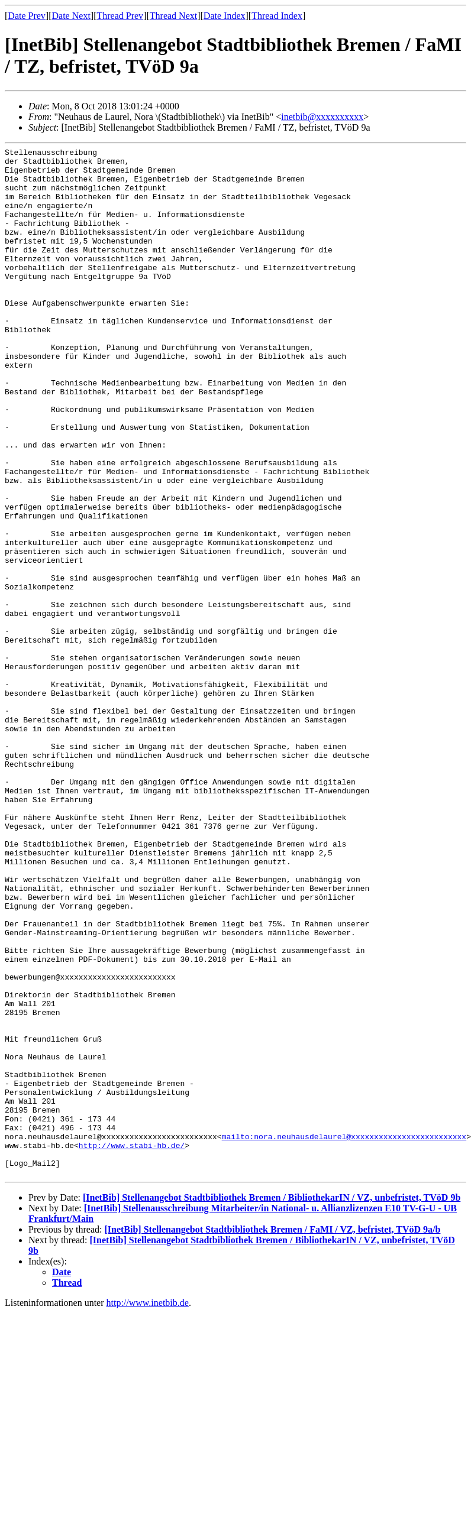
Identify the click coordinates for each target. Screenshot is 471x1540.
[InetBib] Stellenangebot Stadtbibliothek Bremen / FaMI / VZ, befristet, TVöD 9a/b (272, 1435)
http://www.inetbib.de (148, 1508)
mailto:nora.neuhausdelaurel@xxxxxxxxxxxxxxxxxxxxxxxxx (344, 1335)
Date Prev (27, 16)
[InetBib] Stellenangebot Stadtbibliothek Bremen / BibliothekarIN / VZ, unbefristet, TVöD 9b (271, 1403)
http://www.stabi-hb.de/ (132, 1345)
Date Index (225, 16)
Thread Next (173, 16)
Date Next (71, 16)
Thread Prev (119, 16)
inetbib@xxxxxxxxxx (322, 117)
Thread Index (276, 16)
